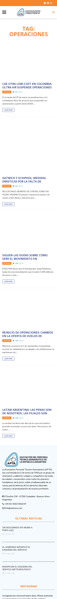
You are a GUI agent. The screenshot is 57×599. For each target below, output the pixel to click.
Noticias (6, 92)
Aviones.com (27, 591)
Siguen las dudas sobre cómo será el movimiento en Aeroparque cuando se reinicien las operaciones (27, 241)
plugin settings (38, 579)
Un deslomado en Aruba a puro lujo (17, 509)
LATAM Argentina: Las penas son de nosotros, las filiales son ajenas (27, 394)
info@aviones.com (13, 489)
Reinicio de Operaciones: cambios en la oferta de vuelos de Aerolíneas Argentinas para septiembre (27, 319)
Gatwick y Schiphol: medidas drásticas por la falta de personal (24, 162)
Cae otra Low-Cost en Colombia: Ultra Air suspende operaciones (27, 85)
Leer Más (8, 110)
